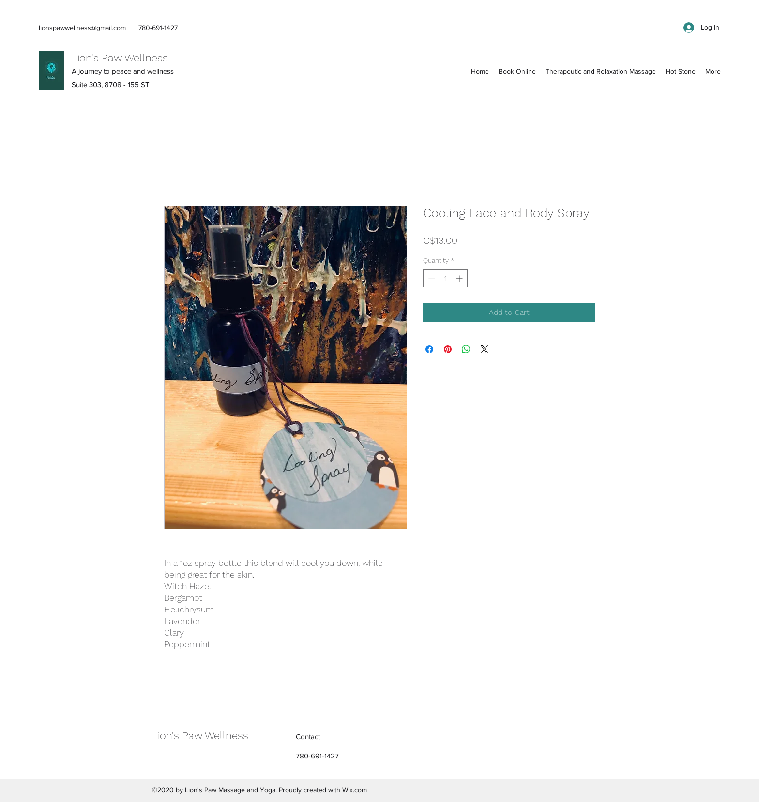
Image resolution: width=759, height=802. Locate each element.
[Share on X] (484, 349)
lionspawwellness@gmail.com (82, 27)
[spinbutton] (445, 278)
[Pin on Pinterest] (448, 349)
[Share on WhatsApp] (466, 349)
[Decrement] (431, 278)
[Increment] (460, 278)
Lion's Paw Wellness (120, 58)
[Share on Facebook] (429, 349)
